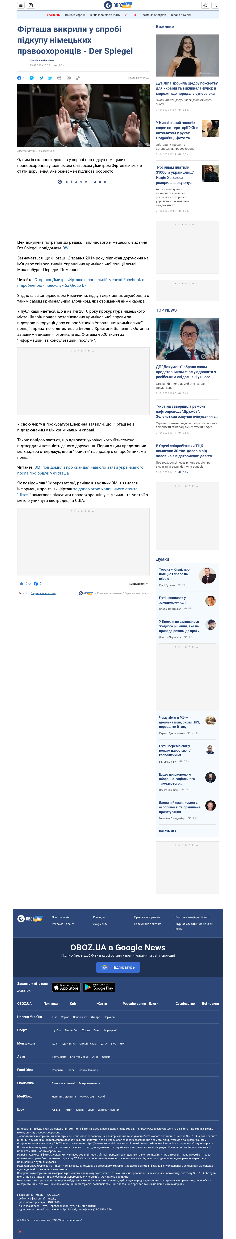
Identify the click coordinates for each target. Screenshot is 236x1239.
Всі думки (166, 831)
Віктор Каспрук (168, 761)
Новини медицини (64, 1096)
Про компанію (61, 917)
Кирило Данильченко (172, 733)
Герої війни (53, 15)
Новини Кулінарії (88, 1070)
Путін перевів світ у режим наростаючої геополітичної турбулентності (175, 751)
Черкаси (109, 1017)
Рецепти (57, 1070)
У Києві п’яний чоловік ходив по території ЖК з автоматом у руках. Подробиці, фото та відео (177, 130)
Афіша (56, 1109)
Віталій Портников (170, 609)
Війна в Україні (75, 15)
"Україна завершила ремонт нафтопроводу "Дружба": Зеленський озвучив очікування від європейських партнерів (187, 411)
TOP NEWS (166, 310)
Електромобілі (79, 1056)
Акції (95, 1056)
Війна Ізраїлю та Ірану (105, 15)
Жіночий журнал (109, 1109)
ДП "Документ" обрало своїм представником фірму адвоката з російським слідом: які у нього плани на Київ (186, 372)
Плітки (68, 1109)
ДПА (104, 1043)
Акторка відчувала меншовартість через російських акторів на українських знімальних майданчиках (172, 197)
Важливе (165, 26)
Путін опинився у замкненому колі (172, 600)
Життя (101, 1004)
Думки (162, 559)
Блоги (153, 1004)
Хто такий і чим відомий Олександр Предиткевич (180, 385)
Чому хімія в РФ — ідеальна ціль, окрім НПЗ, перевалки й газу (179, 722)
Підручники (68, 1043)
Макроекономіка (89, 1083)
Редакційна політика (43, 593)
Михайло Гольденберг (172, 818)
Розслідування (134, 1004)
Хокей (86, 1030)
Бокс (97, 1030)
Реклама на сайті (63, 924)
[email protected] (66, 1209)
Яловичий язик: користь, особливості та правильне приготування (179, 807)
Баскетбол (71, 1030)
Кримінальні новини (42, 60)
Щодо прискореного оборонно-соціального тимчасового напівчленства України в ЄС (178, 779)
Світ (73, 1004)
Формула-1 (110, 1030)
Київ (54, 1017)
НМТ (123, 1043)
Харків (65, 1017)
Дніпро (95, 1017)
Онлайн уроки (88, 1043)
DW (65, 248)
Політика (51, 1004)
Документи (100, 924)
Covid (101, 1096)
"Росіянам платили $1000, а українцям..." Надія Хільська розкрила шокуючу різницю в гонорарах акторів (175, 175)
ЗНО (113, 1043)
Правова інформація (147, 917)
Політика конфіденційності (192, 917)
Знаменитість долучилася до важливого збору (184, 102)
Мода (90, 1109)
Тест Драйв (59, 1056)
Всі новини (210, 1004)
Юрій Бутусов (167, 585)
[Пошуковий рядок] (215, 5)
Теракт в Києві (181, 15)
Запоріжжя (80, 1017)
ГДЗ (54, 1043)
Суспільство (185, 1004)
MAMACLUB (87, 1096)
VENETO (130, 15)
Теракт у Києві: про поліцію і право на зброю (174, 573)
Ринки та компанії (63, 1083)
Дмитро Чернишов (170, 637)
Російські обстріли (153, 15)
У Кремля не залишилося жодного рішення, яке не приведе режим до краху (179, 626)
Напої (70, 1070)
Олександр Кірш (168, 790)
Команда (99, 917)
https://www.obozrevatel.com (155, 1128)
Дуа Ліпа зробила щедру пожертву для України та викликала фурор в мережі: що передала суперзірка (187, 88)
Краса (80, 1109)
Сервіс (106, 1056)
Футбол (56, 1030)
